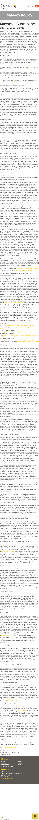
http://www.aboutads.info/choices (14, 302)
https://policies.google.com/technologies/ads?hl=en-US (18, 325)
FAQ (19, 761)
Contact (20, 763)
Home (3, 761)
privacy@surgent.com (7, 551)
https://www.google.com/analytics (28, 268)
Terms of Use (25, 69)
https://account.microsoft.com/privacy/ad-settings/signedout (20, 340)
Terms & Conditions (7, 766)
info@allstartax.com (7, 778)
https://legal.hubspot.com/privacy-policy (25, 270)
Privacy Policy (5, 764)
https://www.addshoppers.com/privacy (28, 341)
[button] (5, 818)
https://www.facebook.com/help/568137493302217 (17, 332)
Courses (3, 763)
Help (19, 764)
